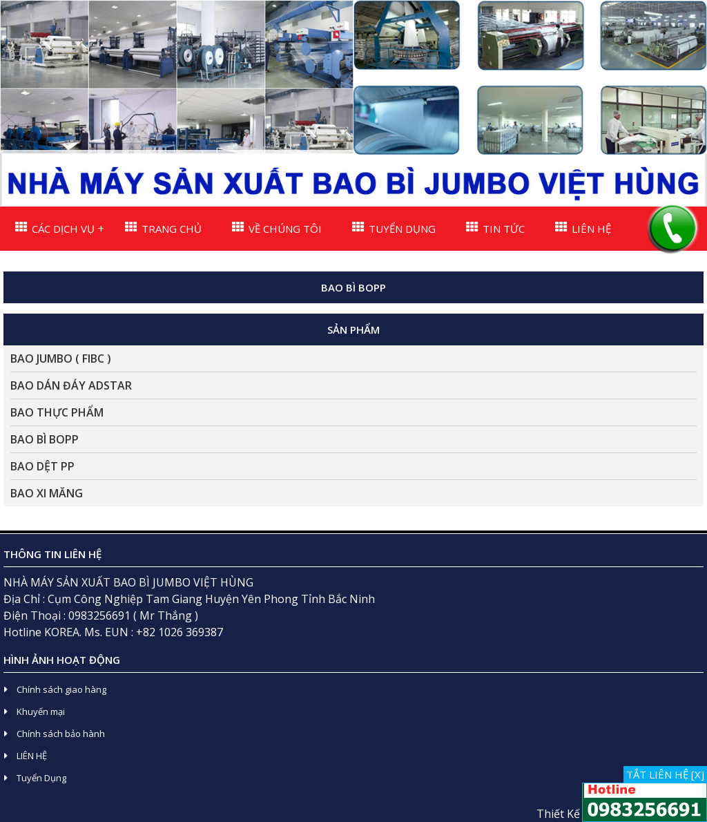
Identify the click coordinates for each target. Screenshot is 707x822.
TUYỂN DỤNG (394, 228)
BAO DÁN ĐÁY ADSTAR (71, 385)
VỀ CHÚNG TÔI (277, 228)
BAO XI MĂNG (46, 493)
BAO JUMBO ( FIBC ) (60, 358)
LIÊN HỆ (583, 228)
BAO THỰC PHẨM (57, 412)
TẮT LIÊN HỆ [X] (665, 774)
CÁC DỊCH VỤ (55, 228)
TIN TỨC (495, 228)
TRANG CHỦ (163, 228)
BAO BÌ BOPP (44, 439)
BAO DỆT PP (42, 466)
